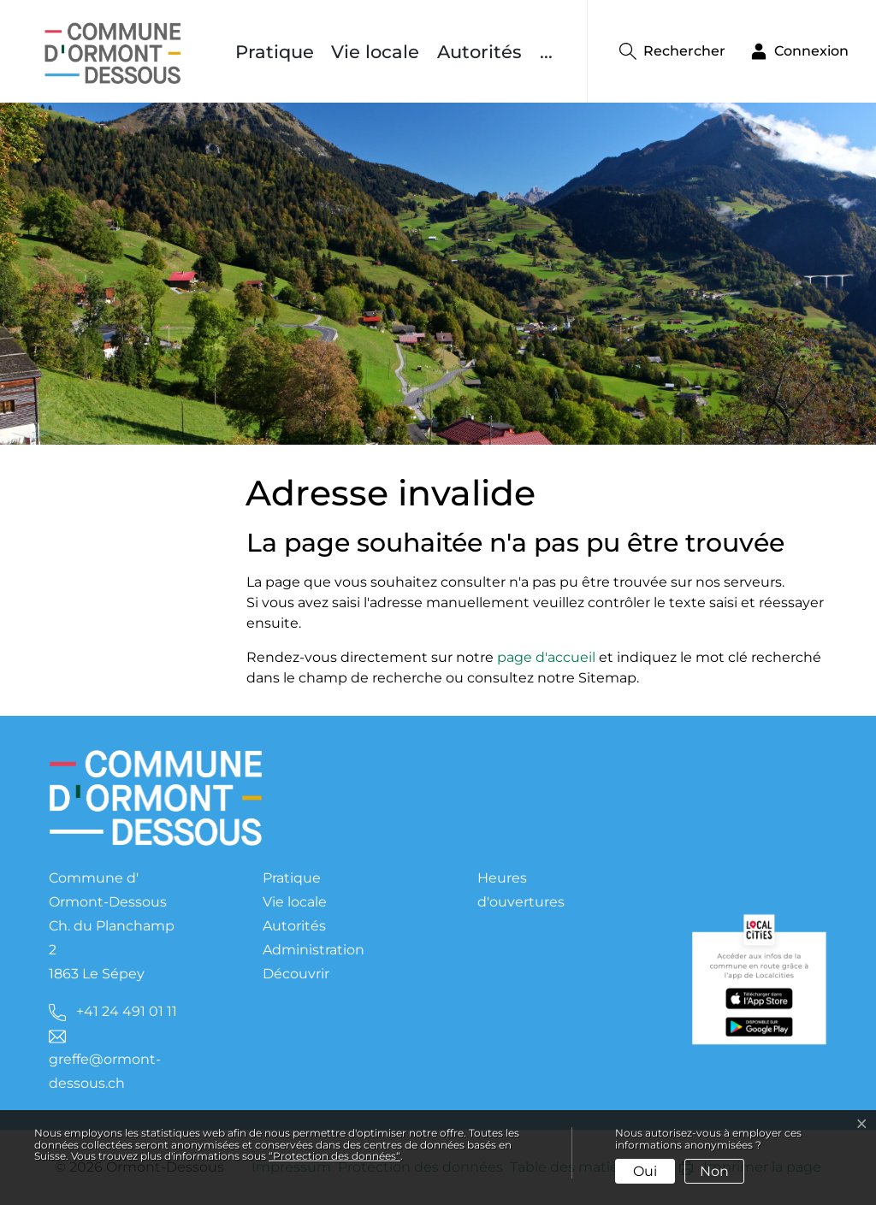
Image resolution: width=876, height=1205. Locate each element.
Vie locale (375, 51)
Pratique (274, 51)
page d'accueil (546, 657)
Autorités (479, 51)
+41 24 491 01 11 (126, 1011)
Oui (645, 1171)
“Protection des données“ (334, 1155)
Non (714, 1171)
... (546, 51)
